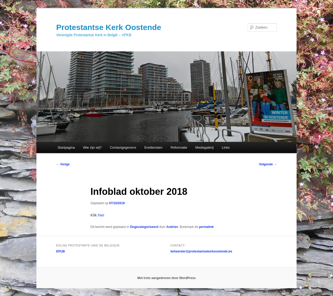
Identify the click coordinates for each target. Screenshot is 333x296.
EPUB (60, 251)
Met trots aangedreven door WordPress (166, 278)
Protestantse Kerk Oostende (108, 27)
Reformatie (179, 147)
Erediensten (153, 147)
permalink (207, 227)
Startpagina (66, 147)
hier (101, 215)
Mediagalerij (204, 147)
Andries (172, 227)
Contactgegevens (123, 147)
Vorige (63, 164)
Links (225, 147)
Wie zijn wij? (92, 147)
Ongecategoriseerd (144, 227)
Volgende (268, 164)
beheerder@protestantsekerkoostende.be (201, 251)
